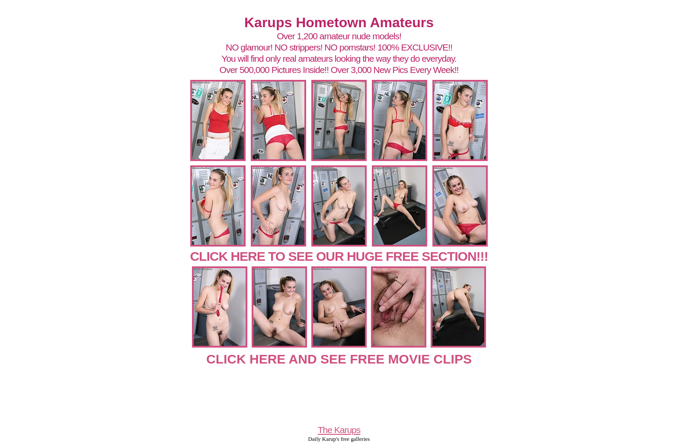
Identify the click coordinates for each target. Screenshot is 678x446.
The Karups (339, 430)
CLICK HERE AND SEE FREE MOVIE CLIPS (339, 359)
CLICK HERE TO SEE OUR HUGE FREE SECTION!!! (339, 256)
